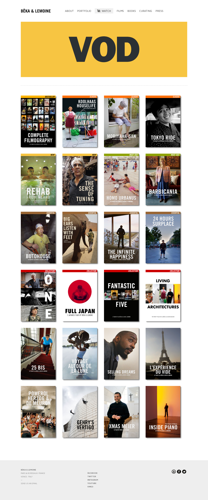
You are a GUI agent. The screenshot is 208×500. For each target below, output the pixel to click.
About (69, 10)
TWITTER (91, 476)
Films (120, 10)
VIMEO (90, 487)
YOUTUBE (91, 483)
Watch (106, 10)
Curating (145, 10)
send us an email (29, 483)
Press (159, 10)
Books (131, 10)
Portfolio (84, 10)
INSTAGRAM (92, 480)
